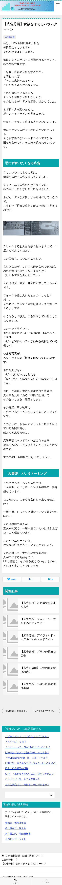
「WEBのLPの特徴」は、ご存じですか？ (26, 757)
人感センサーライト (15, 839)
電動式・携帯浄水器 (15, 823)
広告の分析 (10, 37)
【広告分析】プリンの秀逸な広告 (38, 653)
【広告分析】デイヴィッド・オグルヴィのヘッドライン (38, 637)
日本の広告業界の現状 (16, 768)
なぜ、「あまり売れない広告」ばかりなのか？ (29, 774)
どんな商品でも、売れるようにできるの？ (27, 784)
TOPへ (46, 881)
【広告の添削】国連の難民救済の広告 (38, 669)
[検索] (30, 795)
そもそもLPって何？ (15, 742)
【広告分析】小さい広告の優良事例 (38, 686)
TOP (22, 855)
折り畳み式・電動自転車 (18, 833)
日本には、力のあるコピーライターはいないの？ (30, 763)
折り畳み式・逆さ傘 (15, 828)
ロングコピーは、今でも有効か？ (22, 779)
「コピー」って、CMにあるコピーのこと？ (27, 747)
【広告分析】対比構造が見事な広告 (38, 604)
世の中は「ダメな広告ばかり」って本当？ (27, 752)
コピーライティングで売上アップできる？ (27, 736)
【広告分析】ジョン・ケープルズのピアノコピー (38, 621)
